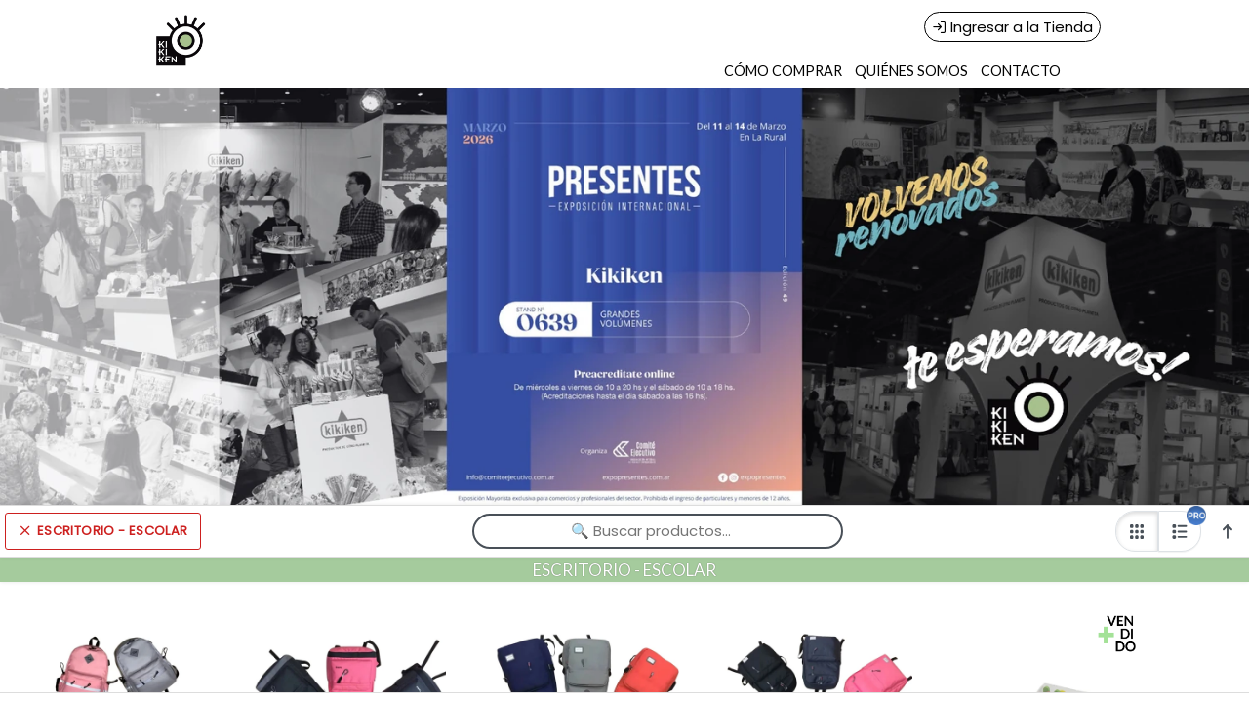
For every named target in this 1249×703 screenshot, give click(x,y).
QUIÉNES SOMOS (911, 70)
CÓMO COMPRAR (783, 70)
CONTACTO (1021, 70)
